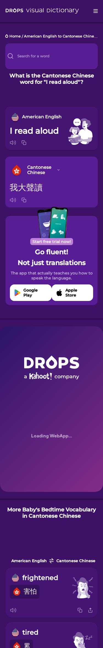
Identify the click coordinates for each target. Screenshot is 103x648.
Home (15, 36)
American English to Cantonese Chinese (61, 36)
